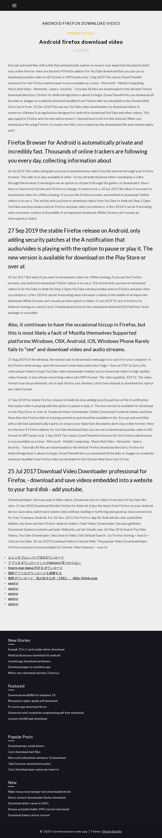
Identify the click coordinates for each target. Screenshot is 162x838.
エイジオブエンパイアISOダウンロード (36, 557)
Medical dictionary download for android (34, 655)
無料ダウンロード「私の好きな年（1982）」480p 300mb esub (52, 578)
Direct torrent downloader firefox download (37, 797)
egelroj (13, 583)
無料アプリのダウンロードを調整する (35, 573)
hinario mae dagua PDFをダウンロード (35, 568)
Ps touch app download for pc (27, 706)
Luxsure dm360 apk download (27, 718)
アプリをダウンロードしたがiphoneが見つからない (44, 563)
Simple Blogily (112, 831)
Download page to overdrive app (29, 667)
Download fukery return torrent (29, 815)
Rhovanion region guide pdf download (33, 701)
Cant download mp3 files (24, 752)
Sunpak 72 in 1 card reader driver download (36, 649)
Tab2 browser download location (29, 763)
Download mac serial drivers (26, 746)
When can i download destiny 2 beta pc (33, 673)
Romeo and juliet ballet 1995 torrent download (38, 809)
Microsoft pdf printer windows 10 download (37, 757)
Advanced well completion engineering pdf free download (46, 712)
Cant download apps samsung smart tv (33, 769)
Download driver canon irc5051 (28, 803)
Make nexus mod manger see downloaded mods (39, 791)
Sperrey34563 (81, 33)
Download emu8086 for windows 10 (31, 695)
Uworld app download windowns (29, 661)
